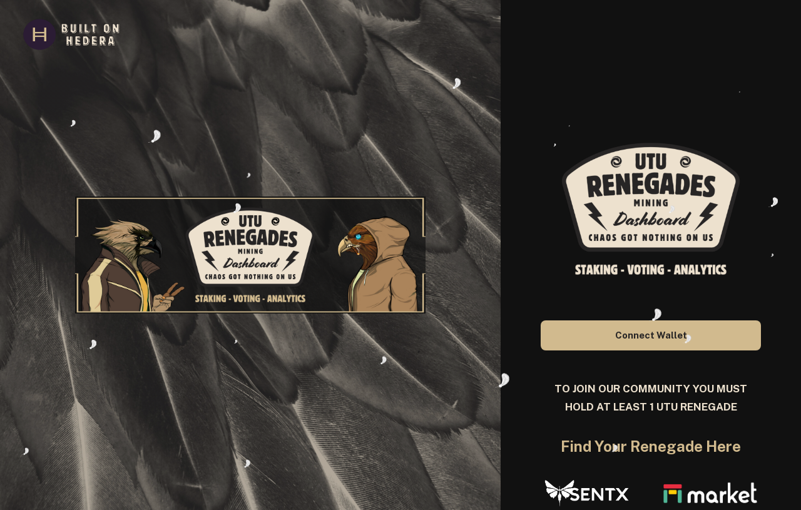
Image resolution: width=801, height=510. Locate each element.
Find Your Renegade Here (651, 446)
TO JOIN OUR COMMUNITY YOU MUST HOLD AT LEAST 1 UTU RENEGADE (651, 398)
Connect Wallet (651, 335)
